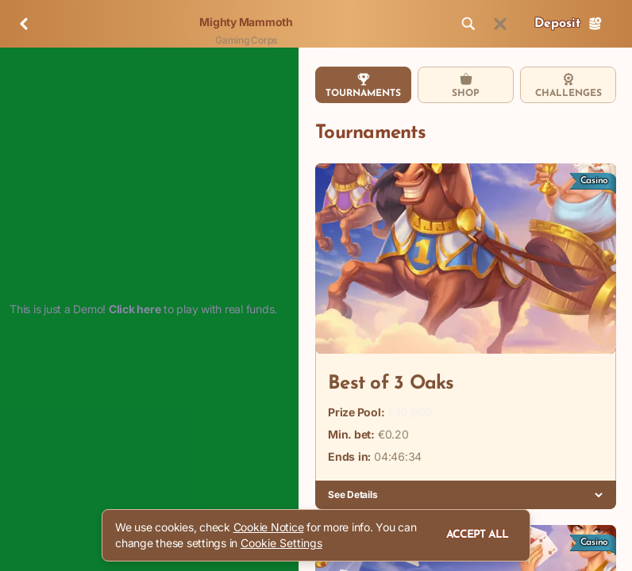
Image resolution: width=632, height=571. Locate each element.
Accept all (477, 535)
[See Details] (598, 495)
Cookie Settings (281, 543)
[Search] (468, 24)
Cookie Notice (268, 527)
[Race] (500, 24)
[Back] (24, 24)
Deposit (568, 24)
